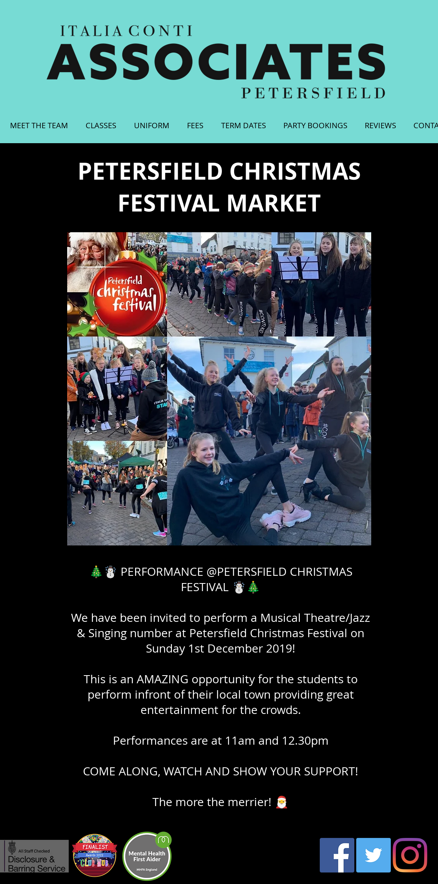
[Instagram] (410, 855)
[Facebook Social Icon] (337, 855)
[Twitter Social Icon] (373, 855)
